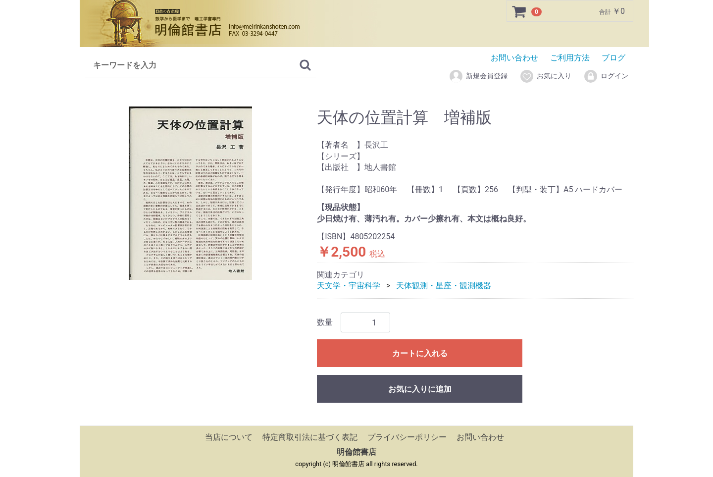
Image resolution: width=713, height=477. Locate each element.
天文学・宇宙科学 (348, 285)
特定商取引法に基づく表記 (309, 437)
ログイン (605, 76)
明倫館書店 (356, 452)
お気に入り (545, 76)
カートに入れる (420, 353)
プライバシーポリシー (407, 437)
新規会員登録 (478, 76)
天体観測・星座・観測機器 (443, 285)
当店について (229, 437)
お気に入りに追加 (420, 389)
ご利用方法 (570, 57)
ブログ (613, 57)
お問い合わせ (514, 57)
